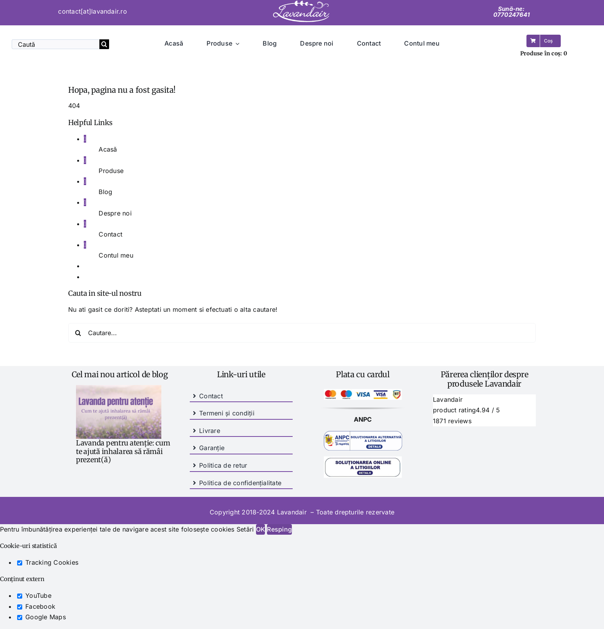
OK (260, 529)
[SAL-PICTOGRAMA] (363, 434)
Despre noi (115, 213)
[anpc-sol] (363, 459)
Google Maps (41, 617)
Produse (111, 171)
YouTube (34, 595)
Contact (110, 234)
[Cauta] (104, 44)
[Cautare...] (302, 333)
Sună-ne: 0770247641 (511, 11)
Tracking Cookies (47, 562)
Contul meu (116, 255)
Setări (246, 529)
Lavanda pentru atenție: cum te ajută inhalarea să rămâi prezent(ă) (123, 451)
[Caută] (55, 44)
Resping (279, 529)
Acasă (108, 149)
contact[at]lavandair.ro (92, 11)
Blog (105, 192)
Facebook (36, 606)
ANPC (363, 419)
